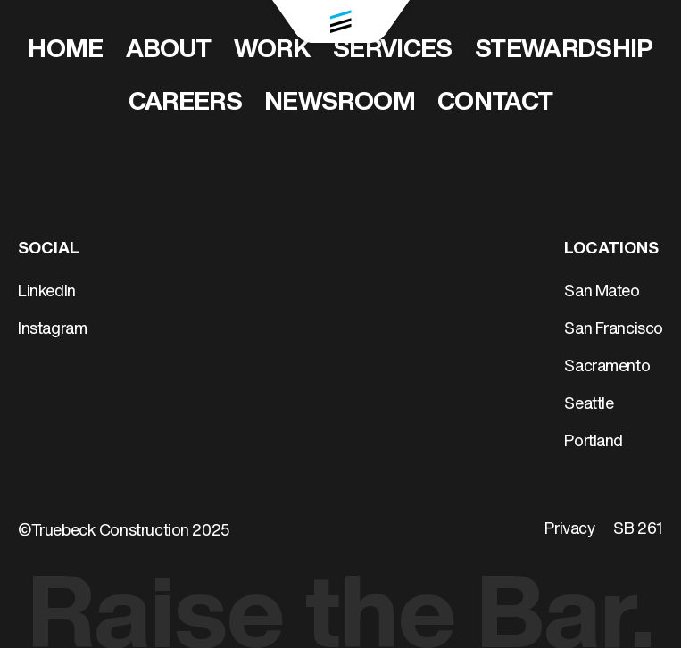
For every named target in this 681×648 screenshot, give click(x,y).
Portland (593, 442)
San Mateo (601, 292)
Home (65, 50)
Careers (186, 103)
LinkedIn (47, 292)
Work (272, 50)
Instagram (52, 329)
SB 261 (638, 529)
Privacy (569, 529)
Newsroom (339, 103)
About (169, 50)
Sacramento (607, 367)
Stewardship (564, 50)
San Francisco (613, 329)
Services (393, 50)
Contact (495, 103)
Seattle (588, 404)
